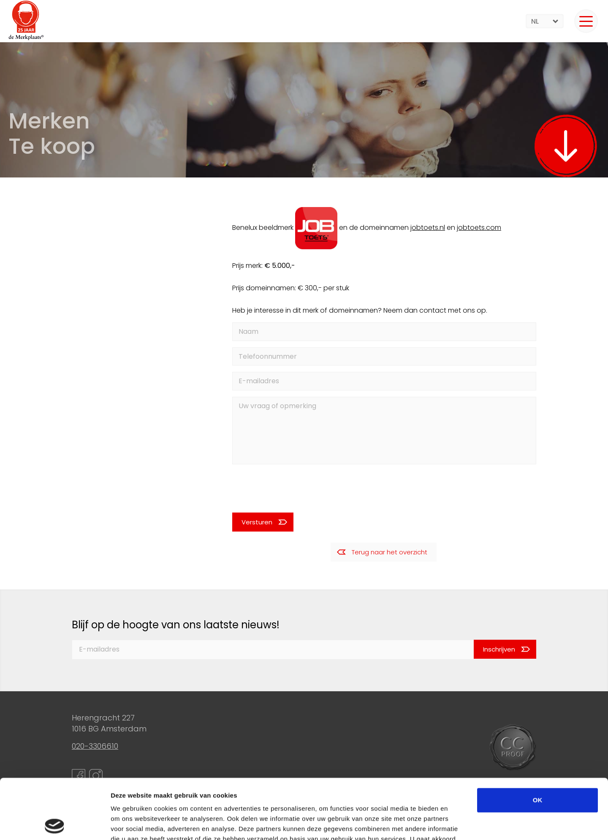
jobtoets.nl (427, 227)
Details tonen (456, 823)
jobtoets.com (479, 227)
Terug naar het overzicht (389, 552)
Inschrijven (499, 649)
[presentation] (288, 488)
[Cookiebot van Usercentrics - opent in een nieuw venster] (55, 823)
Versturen (257, 522)
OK (538, 740)
